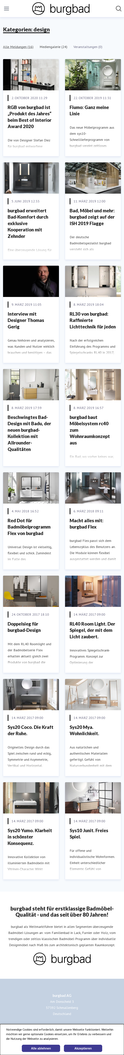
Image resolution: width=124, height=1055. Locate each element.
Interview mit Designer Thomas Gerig (26, 320)
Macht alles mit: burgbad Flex (86, 524)
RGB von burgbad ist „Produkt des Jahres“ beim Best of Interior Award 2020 (29, 116)
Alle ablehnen (41, 1048)
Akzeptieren (83, 1048)
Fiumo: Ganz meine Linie (89, 110)
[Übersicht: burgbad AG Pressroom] (61, 8)
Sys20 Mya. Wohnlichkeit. (84, 730)
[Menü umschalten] (6, 8)
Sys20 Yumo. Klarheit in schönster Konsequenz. (30, 837)
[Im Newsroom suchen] (119, 9)
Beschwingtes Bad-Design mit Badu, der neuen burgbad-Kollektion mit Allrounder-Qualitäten (29, 433)
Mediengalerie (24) (53, 47)
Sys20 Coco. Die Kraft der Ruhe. (30, 730)
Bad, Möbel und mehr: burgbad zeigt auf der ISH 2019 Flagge (92, 217)
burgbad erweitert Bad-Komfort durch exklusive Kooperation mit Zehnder (28, 223)
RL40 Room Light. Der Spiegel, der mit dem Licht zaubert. (92, 630)
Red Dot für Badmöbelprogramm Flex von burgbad (29, 527)
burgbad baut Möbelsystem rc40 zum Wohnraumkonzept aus (90, 429)
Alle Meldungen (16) (18, 47)
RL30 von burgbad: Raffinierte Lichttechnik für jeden (93, 320)
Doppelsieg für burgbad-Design (24, 627)
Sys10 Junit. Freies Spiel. (89, 834)
